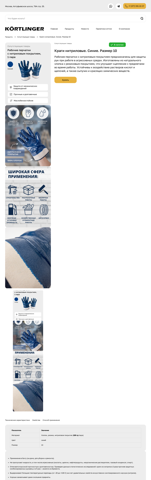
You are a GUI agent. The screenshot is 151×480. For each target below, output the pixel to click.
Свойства (36, 421)
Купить (65, 80)
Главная (54, 29)
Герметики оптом (105, 29)
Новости (86, 29)
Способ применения (51, 421)
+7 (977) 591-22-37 (135, 6)
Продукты (70, 29)
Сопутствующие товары (28, 37)
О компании (125, 29)
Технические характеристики (17, 421)
